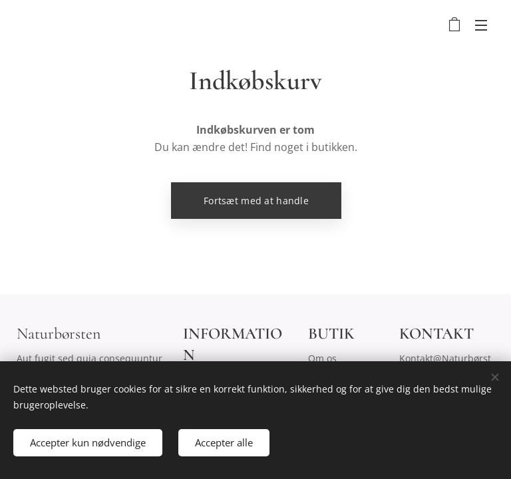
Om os (322, 358)
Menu (481, 25)
